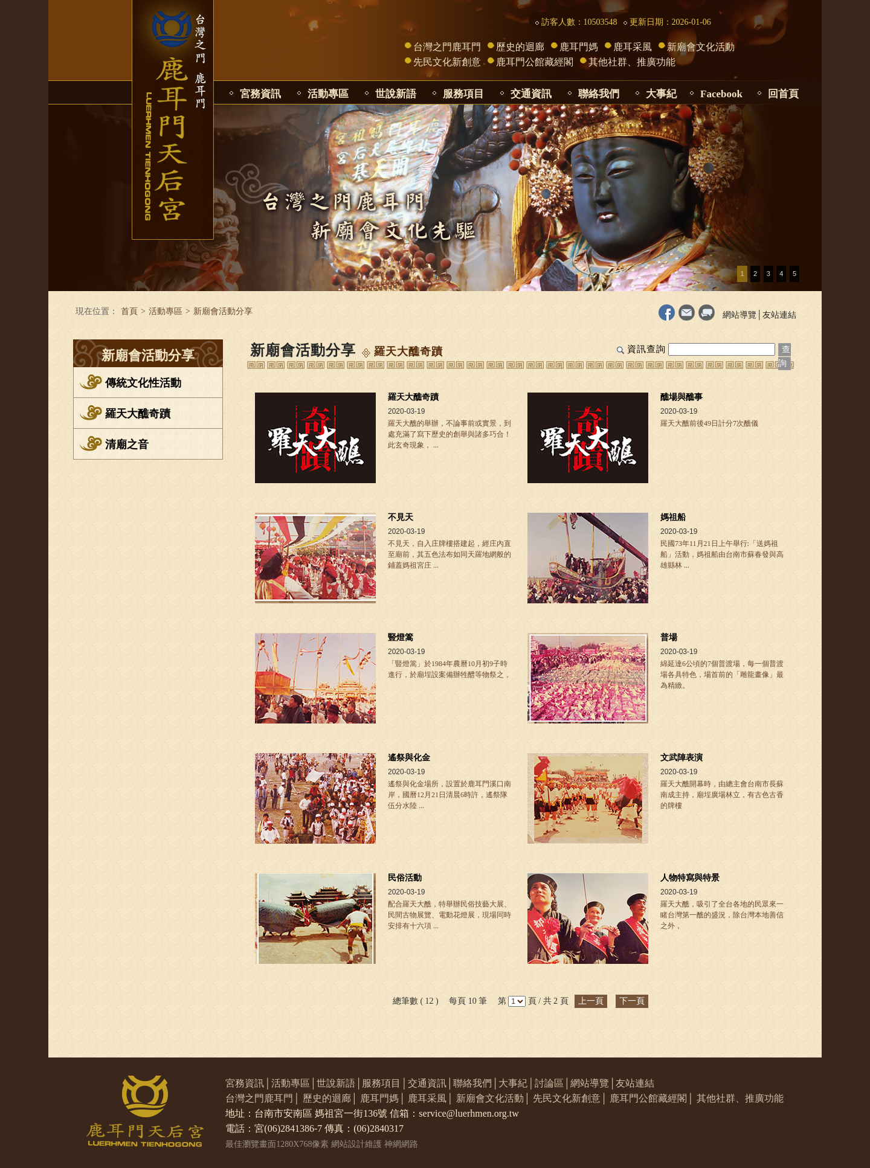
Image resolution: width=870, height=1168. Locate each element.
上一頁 (591, 1001)
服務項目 (463, 94)
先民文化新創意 (447, 62)
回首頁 (783, 94)
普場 (668, 637)
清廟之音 (127, 444)
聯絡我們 (598, 94)
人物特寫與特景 (690, 877)
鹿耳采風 (632, 47)
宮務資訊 (260, 94)
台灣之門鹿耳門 (447, 47)
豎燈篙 (400, 637)
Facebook (721, 94)
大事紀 (661, 94)
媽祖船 (673, 517)
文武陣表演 (681, 757)
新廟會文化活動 (701, 47)
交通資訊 (531, 94)
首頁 (129, 311)
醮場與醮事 (681, 397)
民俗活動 (405, 877)
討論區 (549, 1083)
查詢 (784, 356)
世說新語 (395, 94)
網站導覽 (739, 314)
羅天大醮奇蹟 (137, 414)
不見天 (400, 517)
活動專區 (328, 94)
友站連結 (779, 314)
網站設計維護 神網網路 (374, 1144)
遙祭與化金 (409, 757)
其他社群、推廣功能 (631, 62)
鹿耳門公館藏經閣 (534, 62)
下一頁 (632, 1001)
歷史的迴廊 (520, 47)
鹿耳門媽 (578, 47)
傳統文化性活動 (143, 383)
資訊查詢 (646, 349)
